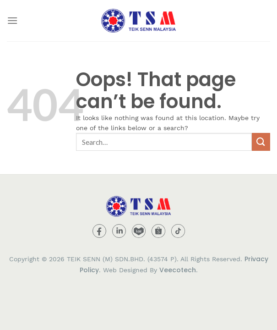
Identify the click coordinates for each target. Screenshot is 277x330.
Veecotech (177, 270)
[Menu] (12, 20)
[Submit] (261, 142)
